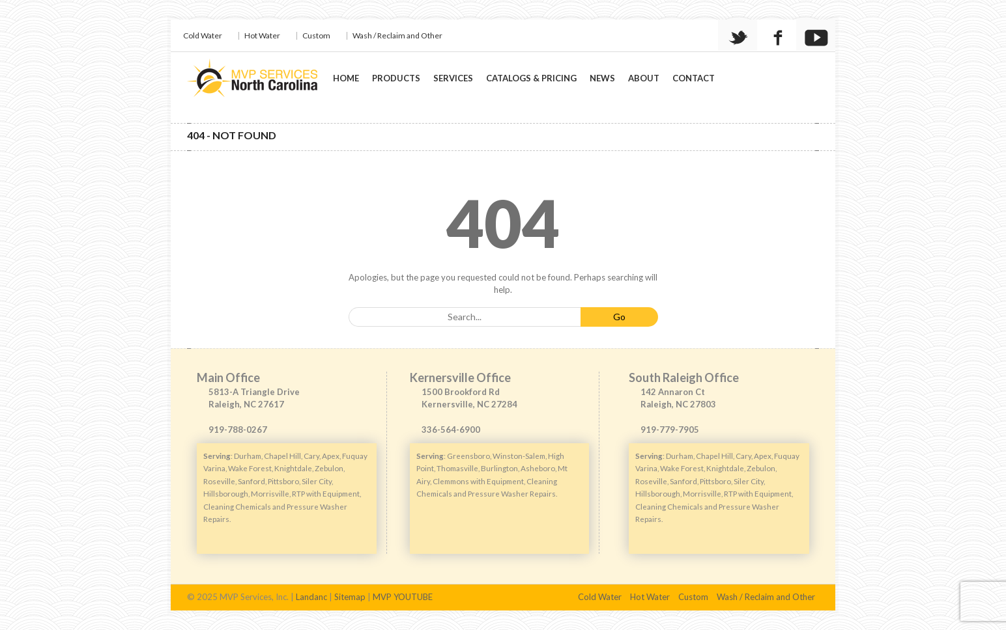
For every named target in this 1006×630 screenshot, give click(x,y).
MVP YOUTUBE (403, 597)
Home (346, 78)
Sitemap (350, 597)
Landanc (311, 597)
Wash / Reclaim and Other (397, 35)
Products (396, 78)
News (602, 78)
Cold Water (202, 35)
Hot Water (262, 35)
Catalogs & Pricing (531, 78)
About (643, 78)
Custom (316, 35)
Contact (693, 78)
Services (453, 78)
